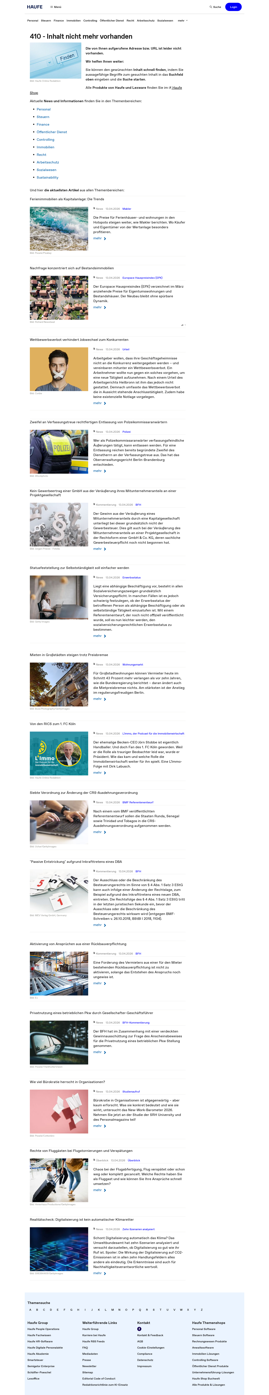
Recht (41, 154)
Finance (43, 124)
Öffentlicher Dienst (52, 132)
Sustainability (48, 177)
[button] (56, 7)
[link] (32, 20)
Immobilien (45, 147)
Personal (44, 109)
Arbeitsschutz (48, 162)
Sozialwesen (46, 169)
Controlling (45, 139)
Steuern (43, 116)
